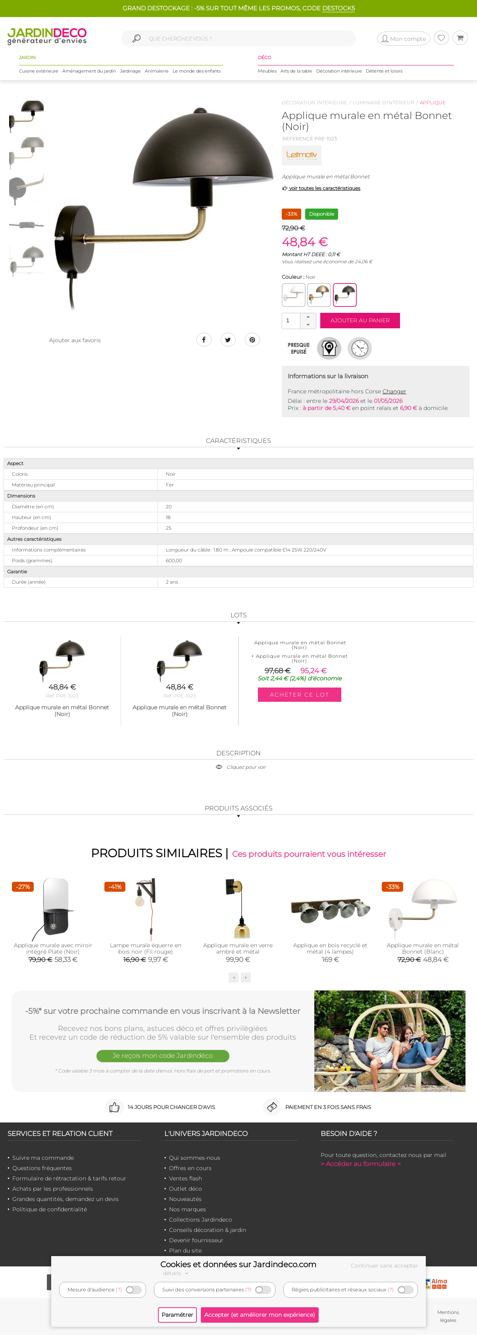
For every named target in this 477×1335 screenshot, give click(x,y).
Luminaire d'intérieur (383, 102)
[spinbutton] (298, 320)
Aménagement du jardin (89, 71)
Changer (394, 391)
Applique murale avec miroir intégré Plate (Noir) (53, 948)
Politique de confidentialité (49, 1209)
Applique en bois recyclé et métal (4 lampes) (330, 948)
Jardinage (130, 71)
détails (176, 1273)
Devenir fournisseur (196, 1240)
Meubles (267, 71)
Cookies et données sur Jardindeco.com (238, 1264)
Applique (433, 102)
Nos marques (187, 1209)
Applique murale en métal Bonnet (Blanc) (423, 948)
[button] (308, 317)
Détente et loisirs (384, 71)
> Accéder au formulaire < (361, 1164)
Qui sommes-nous (194, 1157)
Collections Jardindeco (200, 1219)
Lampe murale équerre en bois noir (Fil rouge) (145, 948)
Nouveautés (185, 1199)
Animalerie (157, 71)
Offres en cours (190, 1168)
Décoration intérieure (339, 71)
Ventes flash (185, 1178)
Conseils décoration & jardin (207, 1229)
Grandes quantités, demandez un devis (65, 1199)
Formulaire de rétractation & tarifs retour (69, 1178)
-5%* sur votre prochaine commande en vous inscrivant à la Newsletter (162, 1010)
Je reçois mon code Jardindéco (162, 1056)
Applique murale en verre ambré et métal (238, 948)
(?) (119, 1290)
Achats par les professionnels (52, 1188)
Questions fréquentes (42, 1168)
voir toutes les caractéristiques (321, 188)
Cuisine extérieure (38, 71)
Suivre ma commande (43, 1157)
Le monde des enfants (197, 71)
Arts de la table (296, 71)
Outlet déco (185, 1188)
